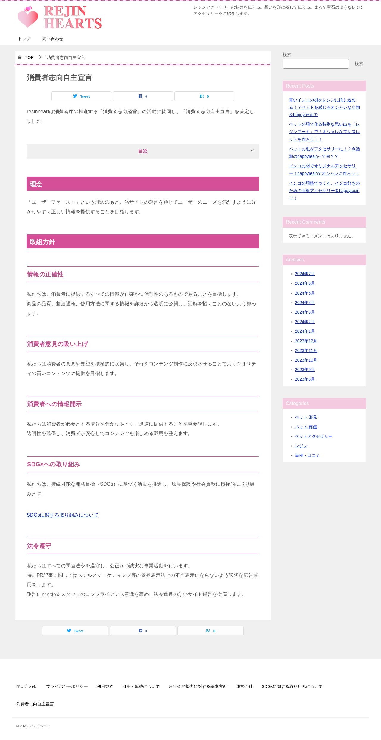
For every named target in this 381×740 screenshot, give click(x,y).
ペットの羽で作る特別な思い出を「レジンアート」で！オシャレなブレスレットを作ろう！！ (324, 131)
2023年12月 (306, 341)
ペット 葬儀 (306, 426)
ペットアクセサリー (313, 436)
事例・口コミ (307, 455)
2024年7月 (305, 273)
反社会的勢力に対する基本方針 (198, 686)
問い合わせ (52, 38)
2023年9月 (305, 369)
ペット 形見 (306, 417)
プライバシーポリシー (67, 686)
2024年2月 (305, 321)
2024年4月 (305, 302)
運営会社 (244, 686)
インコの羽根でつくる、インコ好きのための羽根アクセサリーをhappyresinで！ (324, 190)
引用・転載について (141, 686)
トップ (24, 38)
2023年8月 (305, 379)
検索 (287, 54)
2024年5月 (305, 293)
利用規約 (105, 686)
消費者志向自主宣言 (35, 704)
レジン (301, 445)
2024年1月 (305, 331)
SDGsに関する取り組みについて (63, 515)
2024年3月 (305, 312)
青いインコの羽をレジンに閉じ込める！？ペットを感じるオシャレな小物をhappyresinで (324, 107)
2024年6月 (305, 283)
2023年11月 (306, 350)
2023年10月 (306, 360)
